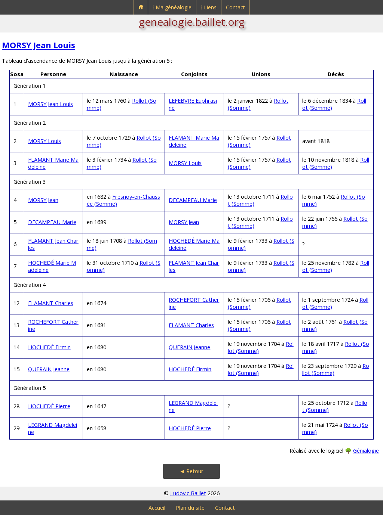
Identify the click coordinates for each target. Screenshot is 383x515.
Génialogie (366, 450)
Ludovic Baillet (188, 493)
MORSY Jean (43, 200)
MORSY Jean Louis (38, 45)
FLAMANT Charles (50, 303)
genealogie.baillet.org (192, 22)
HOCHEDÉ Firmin (49, 347)
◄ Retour (191, 471)
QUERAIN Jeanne (189, 347)
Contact (235, 7)
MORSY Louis (44, 141)
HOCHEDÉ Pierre (49, 406)
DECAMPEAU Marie (193, 200)
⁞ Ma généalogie (172, 7)
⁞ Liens (209, 7)
